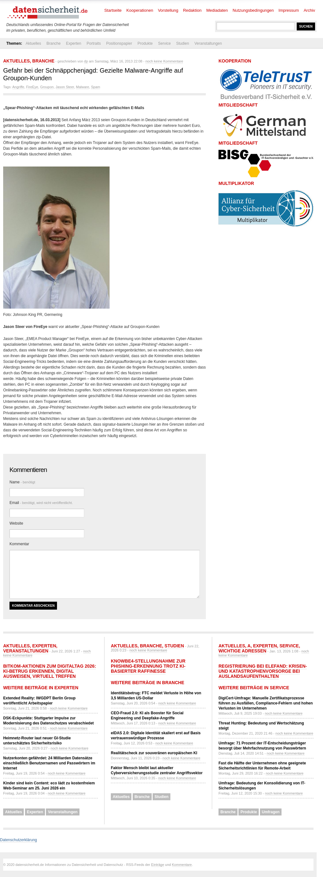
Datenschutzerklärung (18, 840)
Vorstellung (168, 10)
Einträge (157, 865)
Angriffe (18, 87)
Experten (73, 43)
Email (41, 503)
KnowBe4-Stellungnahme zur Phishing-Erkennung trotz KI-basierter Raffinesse (148, 666)
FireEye (32, 87)
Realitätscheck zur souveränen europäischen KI (154, 753)
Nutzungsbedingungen (253, 10)
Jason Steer (65, 87)
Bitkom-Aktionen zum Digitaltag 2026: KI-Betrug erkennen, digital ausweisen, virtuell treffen (49, 671)
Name (22, 482)
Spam (95, 87)
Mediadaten (217, 10)
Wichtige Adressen (242, 650)
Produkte (145, 43)
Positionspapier (119, 43)
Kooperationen (139, 10)
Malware (82, 87)
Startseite (113, 10)
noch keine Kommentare (164, 61)
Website (16, 523)
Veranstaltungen (208, 43)
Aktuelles (33, 43)
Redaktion (192, 10)
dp (86, 61)
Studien (182, 43)
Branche (54, 43)
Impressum (289, 10)
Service (164, 43)
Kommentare (182, 865)
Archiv (309, 10)
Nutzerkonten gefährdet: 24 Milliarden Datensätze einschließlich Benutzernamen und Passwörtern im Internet (49, 763)
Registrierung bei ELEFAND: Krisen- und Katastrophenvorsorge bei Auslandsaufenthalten (262, 671)
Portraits (93, 43)
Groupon (47, 87)
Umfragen (271, 812)
